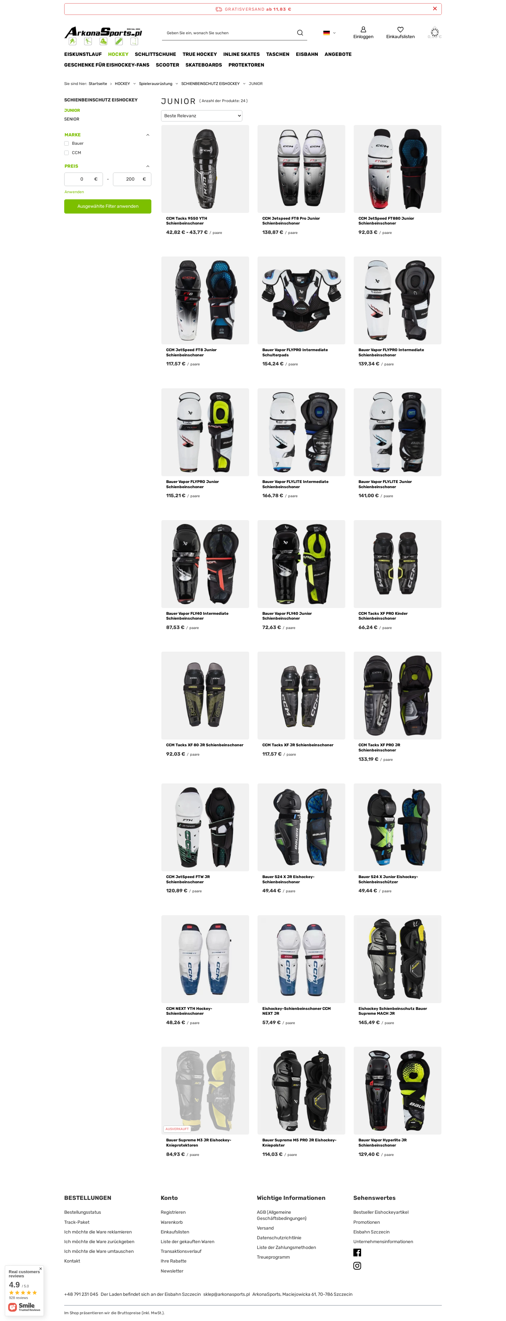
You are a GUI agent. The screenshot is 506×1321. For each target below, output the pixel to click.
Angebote (338, 54)
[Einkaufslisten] (400, 33)
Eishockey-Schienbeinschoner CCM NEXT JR (296, 1011)
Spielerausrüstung (155, 83)
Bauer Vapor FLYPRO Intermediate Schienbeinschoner (391, 352)
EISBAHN (307, 54)
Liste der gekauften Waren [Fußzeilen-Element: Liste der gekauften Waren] (187, 1241)
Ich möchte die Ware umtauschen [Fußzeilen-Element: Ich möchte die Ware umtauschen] (99, 1251)
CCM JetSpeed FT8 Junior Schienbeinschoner (191, 352)
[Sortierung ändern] (201, 115)
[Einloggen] (363, 33)
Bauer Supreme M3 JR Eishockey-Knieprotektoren (198, 1143)
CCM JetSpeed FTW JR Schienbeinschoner (188, 879)
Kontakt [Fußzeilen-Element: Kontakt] (72, 1261)
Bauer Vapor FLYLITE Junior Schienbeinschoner (385, 484)
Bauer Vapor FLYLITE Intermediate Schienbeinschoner (295, 484)
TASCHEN (277, 54)
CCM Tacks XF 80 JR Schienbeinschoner (204, 745)
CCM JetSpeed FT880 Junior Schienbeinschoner (386, 221)
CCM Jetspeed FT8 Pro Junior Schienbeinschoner (291, 221)
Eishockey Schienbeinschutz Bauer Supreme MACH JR (393, 1011)
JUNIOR (72, 110)
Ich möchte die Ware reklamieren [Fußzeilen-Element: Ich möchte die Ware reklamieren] (98, 1232)
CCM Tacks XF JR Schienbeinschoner (297, 745)
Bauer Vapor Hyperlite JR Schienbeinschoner (383, 1143)
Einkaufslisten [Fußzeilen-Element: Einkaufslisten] (175, 1232)
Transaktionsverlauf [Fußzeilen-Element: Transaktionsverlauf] (181, 1251)
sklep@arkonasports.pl (226, 1294)
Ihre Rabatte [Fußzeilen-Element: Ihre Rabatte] (174, 1261)
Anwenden (74, 192)
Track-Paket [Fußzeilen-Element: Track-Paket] (76, 1222)
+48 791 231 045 (81, 1294)
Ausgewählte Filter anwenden (107, 206)
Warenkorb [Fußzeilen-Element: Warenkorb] (172, 1222)
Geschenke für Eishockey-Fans (106, 65)
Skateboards (204, 65)
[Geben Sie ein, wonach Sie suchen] (234, 33)
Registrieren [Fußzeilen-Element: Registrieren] (173, 1212)
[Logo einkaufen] (103, 33)
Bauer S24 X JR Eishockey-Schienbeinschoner (288, 879)
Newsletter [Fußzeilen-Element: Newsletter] (172, 1271)
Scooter (167, 65)
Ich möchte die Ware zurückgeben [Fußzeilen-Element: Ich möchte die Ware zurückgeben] (99, 1241)
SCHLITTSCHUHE (155, 54)
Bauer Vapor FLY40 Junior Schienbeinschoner (287, 616)
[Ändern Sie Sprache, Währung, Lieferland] (329, 33)
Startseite (98, 83)
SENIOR (71, 119)
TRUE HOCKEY (200, 54)
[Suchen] (300, 33)
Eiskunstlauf (83, 54)
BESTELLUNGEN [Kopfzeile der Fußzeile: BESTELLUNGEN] (87, 1197)
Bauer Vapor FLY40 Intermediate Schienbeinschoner (197, 616)
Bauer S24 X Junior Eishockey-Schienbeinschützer (388, 879)
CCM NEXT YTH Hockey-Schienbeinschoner (189, 1011)
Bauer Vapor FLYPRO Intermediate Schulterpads (295, 352)
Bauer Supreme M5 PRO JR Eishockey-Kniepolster (299, 1143)
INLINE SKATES (241, 54)
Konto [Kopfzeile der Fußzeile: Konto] (169, 1197)
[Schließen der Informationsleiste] (435, 9)
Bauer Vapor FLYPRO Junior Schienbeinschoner (192, 484)
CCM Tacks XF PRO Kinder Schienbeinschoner (383, 616)
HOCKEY (118, 54)
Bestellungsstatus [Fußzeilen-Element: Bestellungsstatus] (82, 1212)
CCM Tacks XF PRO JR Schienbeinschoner (379, 747)
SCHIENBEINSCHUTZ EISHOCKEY (210, 83)
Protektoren (246, 65)
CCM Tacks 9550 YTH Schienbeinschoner (186, 221)
